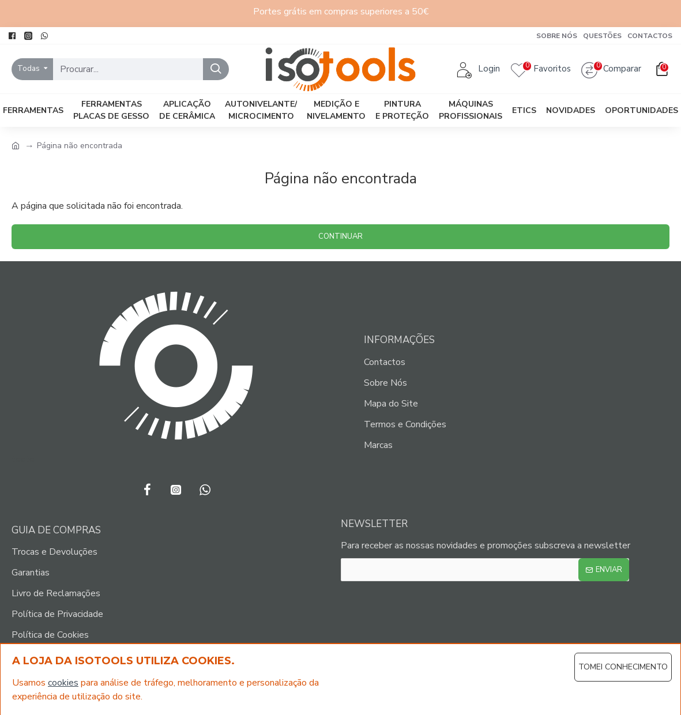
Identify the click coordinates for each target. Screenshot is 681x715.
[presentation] (430, 610)
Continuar (340, 236)
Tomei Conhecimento (623, 666)
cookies (63, 682)
